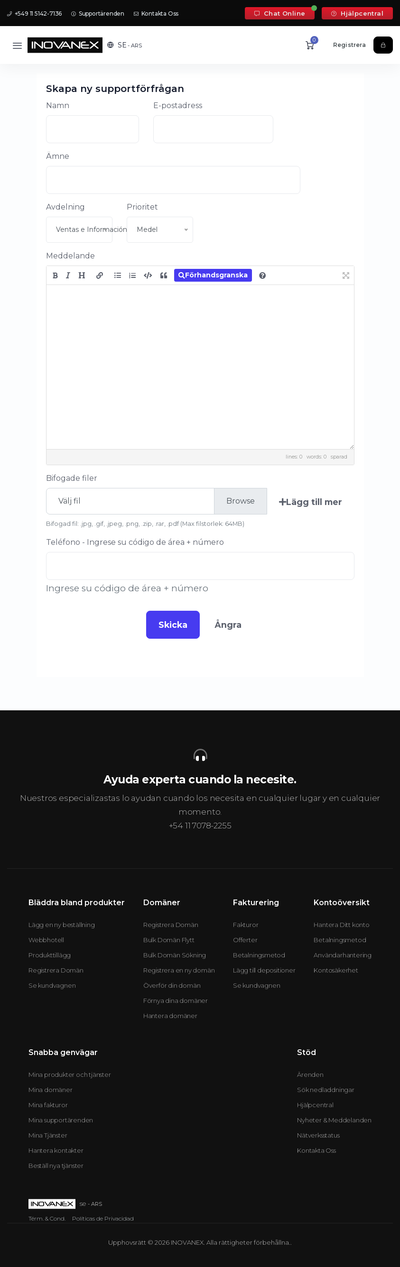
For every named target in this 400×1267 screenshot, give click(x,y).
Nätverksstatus (318, 1135)
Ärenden (310, 1074)
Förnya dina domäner (175, 1000)
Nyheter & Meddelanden (334, 1120)
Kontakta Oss (156, 13)
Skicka (172, 625)
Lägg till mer (310, 502)
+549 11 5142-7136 (34, 13)
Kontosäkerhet (336, 970)
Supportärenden (97, 13)
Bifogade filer (71, 478)
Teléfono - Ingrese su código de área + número (135, 542)
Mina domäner (50, 1089)
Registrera (349, 44)
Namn (57, 105)
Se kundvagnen (51, 985)
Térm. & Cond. (46, 1218)
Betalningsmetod (259, 955)
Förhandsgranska (213, 275)
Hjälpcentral (357, 13)
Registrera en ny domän (179, 970)
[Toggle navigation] (17, 45)
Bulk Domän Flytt (169, 940)
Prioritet (142, 206)
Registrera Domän (56, 970)
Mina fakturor (47, 1105)
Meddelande (70, 255)
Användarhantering (343, 955)
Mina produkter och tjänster (69, 1074)
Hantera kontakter (56, 1150)
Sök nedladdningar (325, 1089)
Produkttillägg (49, 955)
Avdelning (65, 206)
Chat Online (279, 13)
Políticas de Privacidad (103, 1218)
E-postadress (177, 105)
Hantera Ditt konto (341, 924)
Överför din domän (172, 985)
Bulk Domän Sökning (174, 955)
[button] (124, 45)
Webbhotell (46, 940)
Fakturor (245, 924)
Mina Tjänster (47, 1135)
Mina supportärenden (60, 1120)
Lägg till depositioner (264, 970)
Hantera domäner (170, 1015)
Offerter (245, 940)
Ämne (57, 156)
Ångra (228, 625)
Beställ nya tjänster (56, 1165)
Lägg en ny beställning (61, 924)
